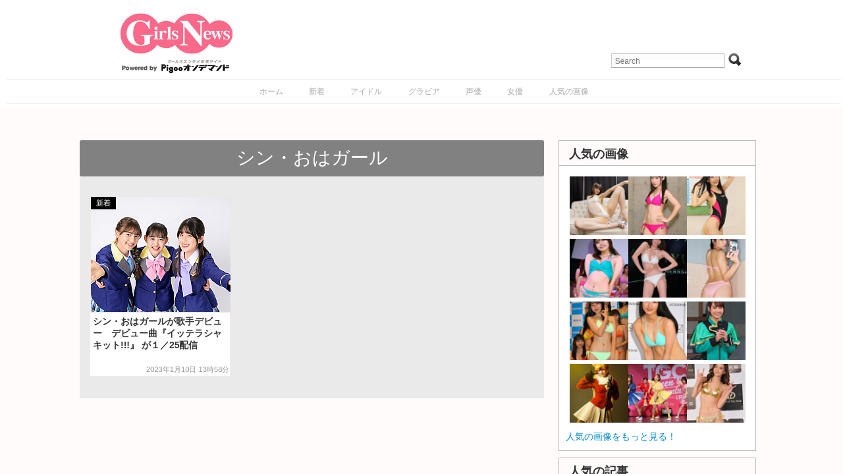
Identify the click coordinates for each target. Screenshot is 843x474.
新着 (317, 91)
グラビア (424, 91)
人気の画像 (569, 91)
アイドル (366, 91)
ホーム (271, 91)
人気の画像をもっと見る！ (621, 436)
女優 (515, 91)
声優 (473, 91)
